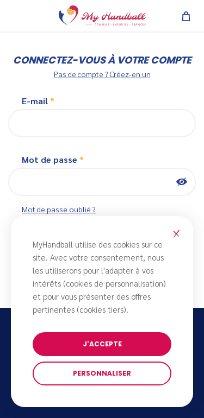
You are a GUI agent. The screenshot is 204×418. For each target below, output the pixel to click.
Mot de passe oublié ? (59, 209)
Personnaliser (102, 373)
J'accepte (102, 344)
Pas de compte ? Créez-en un (102, 74)
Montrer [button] (181, 181)
